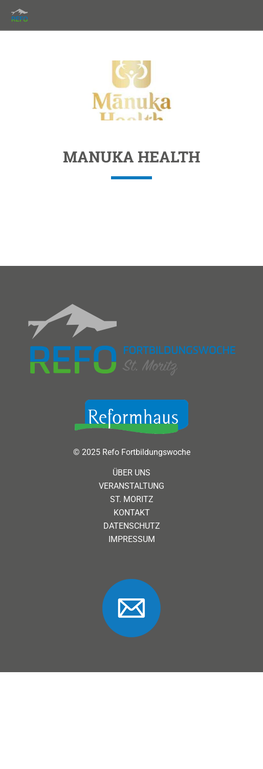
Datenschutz (131, 568)
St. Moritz (132, 541)
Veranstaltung (131, 528)
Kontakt (132, 555)
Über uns (131, 515)
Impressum (131, 581)
